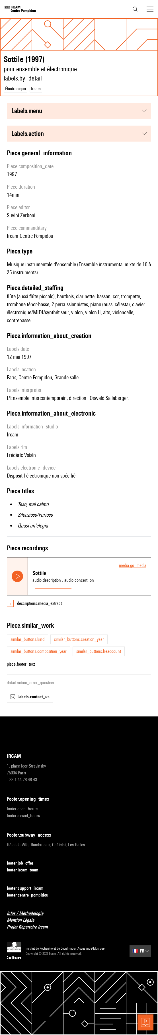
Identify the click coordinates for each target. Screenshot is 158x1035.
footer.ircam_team (26, 870)
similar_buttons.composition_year (39, 651)
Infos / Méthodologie (28, 914)
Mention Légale (24, 920)
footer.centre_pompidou (31, 895)
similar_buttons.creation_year (79, 639)
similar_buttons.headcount (98, 651)
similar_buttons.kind (27, 639)
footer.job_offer (23, 863)
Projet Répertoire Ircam (30, 927)
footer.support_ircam (28, 888)
